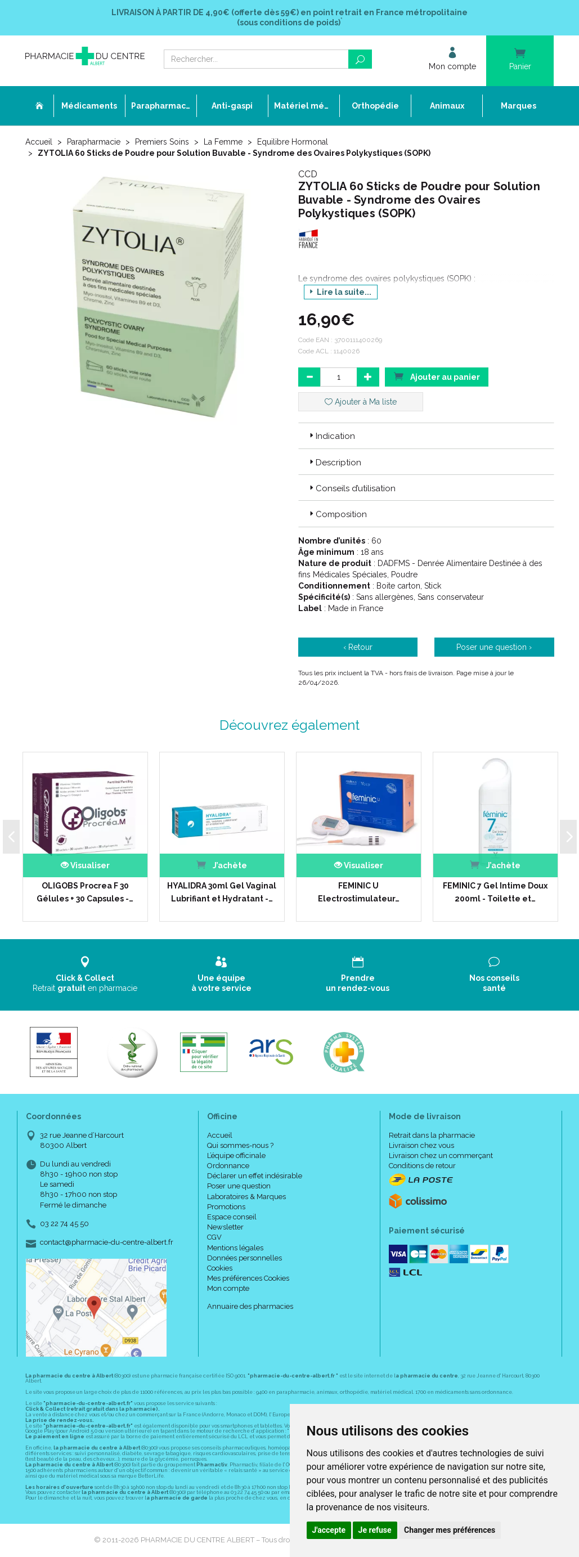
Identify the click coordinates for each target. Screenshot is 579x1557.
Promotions (226, 1206)
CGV (214, 1237)
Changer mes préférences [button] (449, 1529)
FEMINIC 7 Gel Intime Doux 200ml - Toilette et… (495, 892)
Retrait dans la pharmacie (432, 1135)
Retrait (85, 974)
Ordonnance (228, 1165)
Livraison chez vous (421, 1145)
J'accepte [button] (329, 1529)
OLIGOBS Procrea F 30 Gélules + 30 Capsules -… (85, 892)
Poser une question (239, 1186)
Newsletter (225, 1227)
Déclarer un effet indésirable (254, 1176)
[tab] (426, 435)
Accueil (38, 141)
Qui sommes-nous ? (240, 1145)
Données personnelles (244, 1258)
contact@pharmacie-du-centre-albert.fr (106, 1242)
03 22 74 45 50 (64, 1223)
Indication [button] (331, 436)
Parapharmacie (93, 141)
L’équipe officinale (236, 1155)
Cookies (219, 1268)
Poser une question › (494, 647)
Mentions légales (235, 1248)
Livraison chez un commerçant (441, 1155)
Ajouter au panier (436, 376)
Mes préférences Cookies (248, 1278)
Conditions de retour (422, 1165)
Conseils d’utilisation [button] (351, 488)
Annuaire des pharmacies (250, 1306)
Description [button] (334, 462)
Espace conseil (232, 1217)
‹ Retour (357, 647)
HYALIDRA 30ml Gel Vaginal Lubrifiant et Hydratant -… (221, 892)
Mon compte (228, 1288)
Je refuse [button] (375, 1529)
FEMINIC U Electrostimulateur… (359, 892)
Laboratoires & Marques (246, 1196)
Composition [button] (337, 514)
